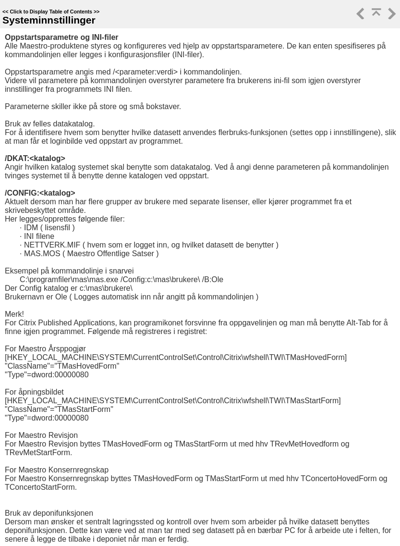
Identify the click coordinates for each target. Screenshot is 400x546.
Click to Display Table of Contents (51, 11)
